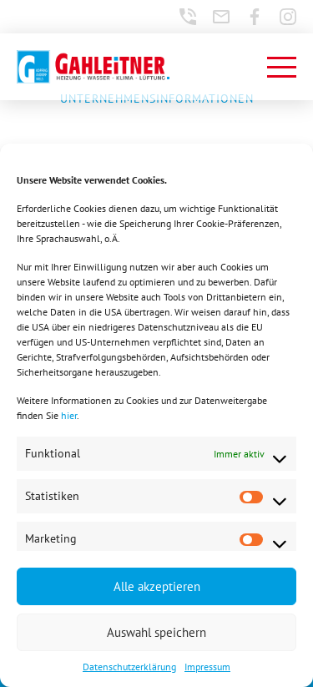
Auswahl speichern (156, 632)
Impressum (207, 666)
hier (69, 415)
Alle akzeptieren (157, 586)
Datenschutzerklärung (129, 666)
